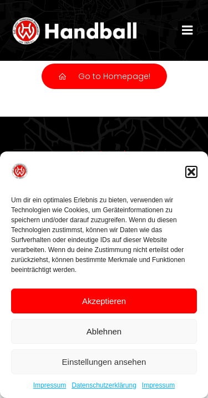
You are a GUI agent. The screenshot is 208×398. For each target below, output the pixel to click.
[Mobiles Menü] (187, 30)
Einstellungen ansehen (104, 361)
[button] (191, 171)
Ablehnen (104, 331)
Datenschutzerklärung (104, 385)
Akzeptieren (104, 301)
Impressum (49, 385)
